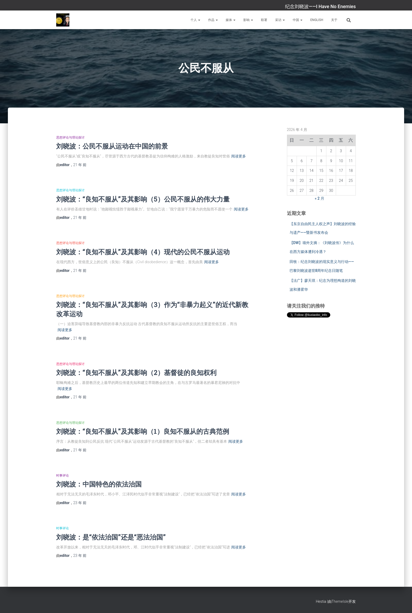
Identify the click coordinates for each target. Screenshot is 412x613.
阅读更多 (238, 156)
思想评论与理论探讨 (70, 137)
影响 (248, 20)
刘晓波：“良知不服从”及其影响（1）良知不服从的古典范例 (142, 431)
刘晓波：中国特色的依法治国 (99, 484)
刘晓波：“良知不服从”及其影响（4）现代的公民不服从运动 (143, 251)
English (316, 20)
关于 (334, 20)
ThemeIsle (340, 601)
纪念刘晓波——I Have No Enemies (320, 6)
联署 (264, 20)
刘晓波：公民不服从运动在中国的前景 (112, 146)
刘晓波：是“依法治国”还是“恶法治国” (111, 537)
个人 (195, 20)
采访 (280, 20)
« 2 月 (319, 198)
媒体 (230, 20)
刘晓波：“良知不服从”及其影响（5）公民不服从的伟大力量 (143, 199)
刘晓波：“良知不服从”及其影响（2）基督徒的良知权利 (136, 372)
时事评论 (62, 475)
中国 (297, 20)
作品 (213, 20)
